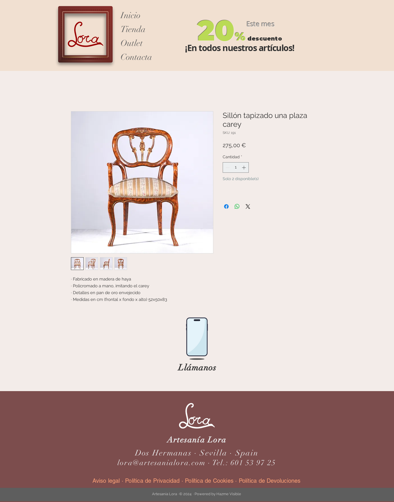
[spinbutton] (236, 167)
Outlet (132, 43)
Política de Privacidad (152, 480)
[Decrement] (227, 167)
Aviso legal (106, 480)
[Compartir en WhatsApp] (237, 206)
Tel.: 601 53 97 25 (244, 462)
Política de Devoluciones (270, 480)
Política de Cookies (209, 480)
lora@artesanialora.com (161, 462)
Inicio (130, 15)
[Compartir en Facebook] (226, 206)
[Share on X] (248, 206)
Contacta (136, 57)
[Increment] (244, 167)
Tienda (133, 29)
